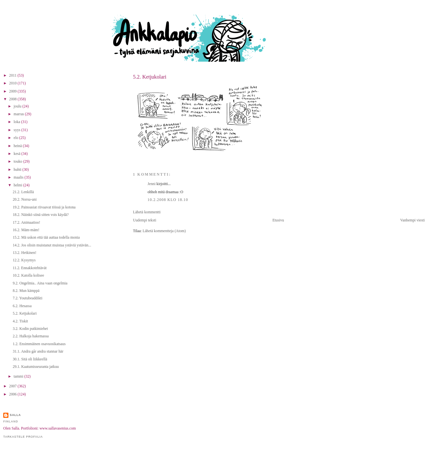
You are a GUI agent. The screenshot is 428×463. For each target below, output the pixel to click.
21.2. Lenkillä (23, 192)
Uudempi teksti (144, 220)
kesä (17, 154)
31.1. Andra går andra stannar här (38, 351)
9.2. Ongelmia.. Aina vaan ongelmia (40, 283)
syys (17, 130)
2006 (13, 394)
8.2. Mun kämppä (26, 291)
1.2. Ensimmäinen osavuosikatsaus (39, 344)
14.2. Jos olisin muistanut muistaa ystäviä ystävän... (52, 245)
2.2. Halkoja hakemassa (31, 336)
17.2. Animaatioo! (26, 222)
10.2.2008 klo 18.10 (168, 200)
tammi (19, 376)
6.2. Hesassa (22, 306)
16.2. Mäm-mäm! (26, 230)
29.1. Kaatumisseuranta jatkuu (36, 367)
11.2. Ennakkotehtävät (29, 268)
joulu (18, 106)
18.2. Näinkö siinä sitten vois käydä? (40, 215)
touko (18, 161)
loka (17, 122)
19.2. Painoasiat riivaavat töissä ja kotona (44, 207)
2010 (13, 83)
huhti (18, 170)
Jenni (152, 184)
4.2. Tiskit (20, 321)
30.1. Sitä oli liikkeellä (30, 359)
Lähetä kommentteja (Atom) (164, 231)
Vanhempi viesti (412, 220)
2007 (13, 386)
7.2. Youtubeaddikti (27, 298)
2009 (13, 91)
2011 (13, 75)
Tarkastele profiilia (23, 436)
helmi (18, 185)
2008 (13, 99)
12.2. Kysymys (24, 260)
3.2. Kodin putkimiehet (30, 329)
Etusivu (278, 220)
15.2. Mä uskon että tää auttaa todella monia (46, 237)
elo (16, 138)
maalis (19, 177)
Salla (15, 415)
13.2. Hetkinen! (24, 253)
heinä (18, 146)
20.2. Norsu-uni (25, 199)
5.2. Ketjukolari (149, 77)
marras (19, 114)
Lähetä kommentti (146, 212)
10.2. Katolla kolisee (28, 275)
